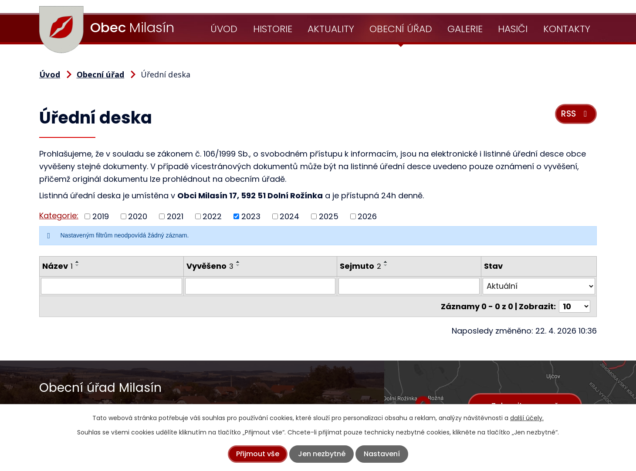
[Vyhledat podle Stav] (539, 286)
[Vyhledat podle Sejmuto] (409, 286)
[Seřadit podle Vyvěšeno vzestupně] (238, 262)
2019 (100, 216)
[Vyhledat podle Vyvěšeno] (260, 286)
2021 (175, 216)
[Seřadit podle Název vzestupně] (77, 262)
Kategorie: (58, 215)
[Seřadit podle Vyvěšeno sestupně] (238, 265)
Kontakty (566, 29)
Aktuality (331, 29)
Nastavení (382, 454)
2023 (250, 216)
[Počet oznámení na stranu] (574, 306)
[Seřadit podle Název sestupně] (77, 265)
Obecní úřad (400, 29)
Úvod (223, 29)
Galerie (465, 29)
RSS (575, 114)
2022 (212, 216)
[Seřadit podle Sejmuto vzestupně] (386, 262)
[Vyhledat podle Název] (111, 286)
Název (57, 266)
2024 (289, 216)
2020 (137, 216)
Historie (272, 29)
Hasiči (513, 29)
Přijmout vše (257, 454)
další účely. (527, 418)
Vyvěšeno (209, 266)
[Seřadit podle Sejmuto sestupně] (386, 265)
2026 (367, 216)
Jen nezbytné (321, 454)
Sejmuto (360, 266)
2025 (328, 216)
